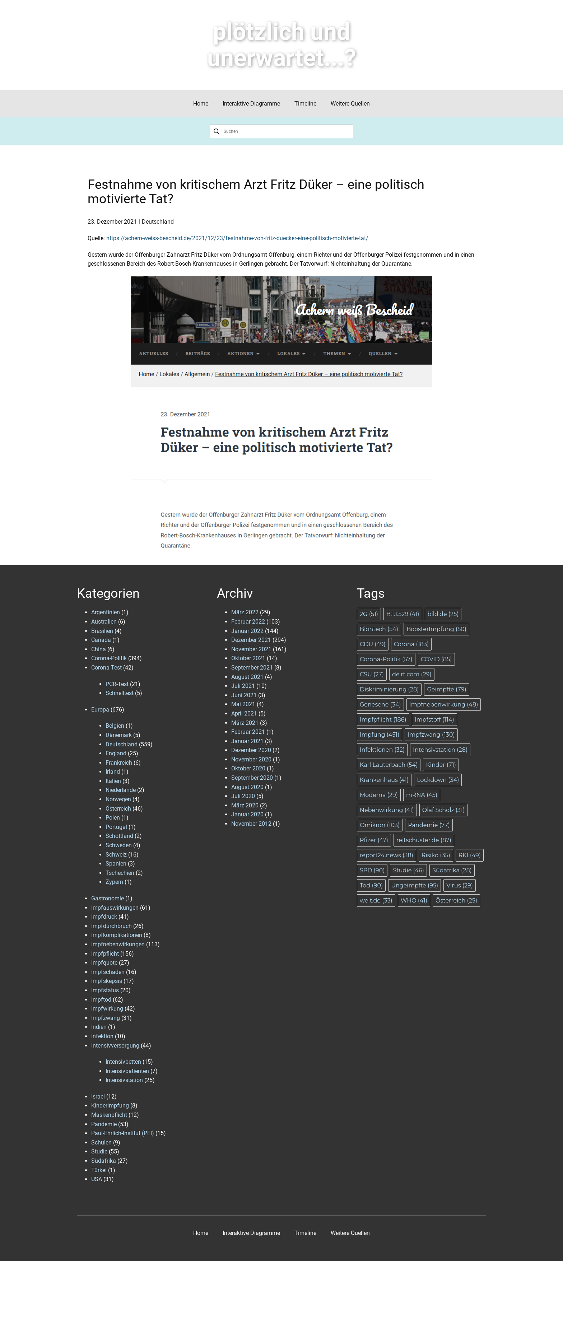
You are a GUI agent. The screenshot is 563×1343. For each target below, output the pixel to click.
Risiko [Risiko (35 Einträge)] (436, 855)
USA (96, 1179)
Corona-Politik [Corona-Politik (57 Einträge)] (386, 659)
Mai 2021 (243, 704)
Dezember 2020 (251, 750)
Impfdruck (104, 916)
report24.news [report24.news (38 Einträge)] (386, 855)
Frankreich (119, 762)
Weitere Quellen (350, 103)
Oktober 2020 (248, 768)
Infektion (102, 1036)
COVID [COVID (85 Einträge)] (436, 659)
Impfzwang (105, 1018)
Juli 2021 (243, 685)
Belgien (115, 725)
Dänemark (119, 735)
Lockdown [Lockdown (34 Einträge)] (438, 780)
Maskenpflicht (109, 1114)
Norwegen (118, 799)
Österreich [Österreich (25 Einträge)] (456, 900)
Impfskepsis (106, 981)
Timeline (305, 103)
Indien (99, 1026)
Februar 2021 (248, 731)
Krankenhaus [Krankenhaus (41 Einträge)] (384, 780)
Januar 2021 (247, 741)
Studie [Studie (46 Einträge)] (408, 870)
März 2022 (245, 612)
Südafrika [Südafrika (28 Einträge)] (452, 870)
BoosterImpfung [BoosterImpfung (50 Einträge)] (436, 629)
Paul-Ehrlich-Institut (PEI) (122, 1133)
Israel (98, 1096)
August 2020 (247, 787)
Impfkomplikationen (116, 935)
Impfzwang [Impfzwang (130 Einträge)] (431, 734)
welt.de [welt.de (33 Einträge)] (376, 900)
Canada (101, 639)
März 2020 (245, 805)
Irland (113, 771)
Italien (113, 781)
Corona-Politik (109, 658)
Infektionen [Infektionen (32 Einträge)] (382, 749)
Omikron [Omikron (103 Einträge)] (380, 825)
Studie (99, 1151)
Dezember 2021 (251, 639)
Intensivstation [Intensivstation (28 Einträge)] (440, 749)
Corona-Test (106, 667)
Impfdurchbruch (111, 926)
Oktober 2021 (248, 658)
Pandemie (104, 1124)
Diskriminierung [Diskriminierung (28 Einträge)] (389, 689)
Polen (113, 817)
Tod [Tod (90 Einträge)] (371, 885)
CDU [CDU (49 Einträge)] (373, 644)
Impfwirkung (107, 1008)
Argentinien (105, 612)
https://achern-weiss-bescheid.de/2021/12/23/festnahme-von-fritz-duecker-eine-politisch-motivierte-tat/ (237, 238)
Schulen (101, 1142)
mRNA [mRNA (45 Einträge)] (421, 795)
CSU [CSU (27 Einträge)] (372, 674)
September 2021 (252, 667)
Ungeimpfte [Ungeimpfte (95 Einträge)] (414, 885)
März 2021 (245, 722)
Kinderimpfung (110, 1105)
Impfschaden (108, 972)
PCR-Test (117, 684)
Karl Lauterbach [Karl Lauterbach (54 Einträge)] (389, 764)
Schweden (119, 845)
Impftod (101, 999)
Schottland (119, 836)
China (98, 649)
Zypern (114, 881)
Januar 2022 (247, 631)
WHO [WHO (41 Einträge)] (414, 900)
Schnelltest (120, 693)
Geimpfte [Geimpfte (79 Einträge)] (446, 689)
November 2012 (251, 823)
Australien (104, 621)
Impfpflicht (105, 953)
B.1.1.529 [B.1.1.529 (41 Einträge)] (402, 614)
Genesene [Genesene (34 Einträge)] (380, 704)
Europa (100, 709)
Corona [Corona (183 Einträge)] (411, 644)
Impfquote (104, 962)
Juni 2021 (244, 695)
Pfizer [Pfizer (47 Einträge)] (374, 840)
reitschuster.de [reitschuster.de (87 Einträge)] (423, 840)
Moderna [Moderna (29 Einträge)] (379, 795)
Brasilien (102, 631)
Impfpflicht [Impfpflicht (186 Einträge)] (383, 719)
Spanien (116, 863)
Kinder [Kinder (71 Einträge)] (441, 764)
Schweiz (116, 854)
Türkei (99, 1170)
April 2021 (244, 713)
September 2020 (252, 777)
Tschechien (120, 872)
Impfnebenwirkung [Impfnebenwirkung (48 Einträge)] (443, 704)
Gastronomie (107, 898)
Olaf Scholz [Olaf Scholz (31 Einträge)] (443, 810)
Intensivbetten (123, 1061)
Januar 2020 (247, 814)
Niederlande (121, 790)
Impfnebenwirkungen (118, 944)
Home (200, 103)
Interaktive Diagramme (251, 103)
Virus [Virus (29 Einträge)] (459, 885)
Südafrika (103, 1160)
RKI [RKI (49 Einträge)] (470, 855)
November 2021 (251, 649)
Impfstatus (105, 990)
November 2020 (251, 759)
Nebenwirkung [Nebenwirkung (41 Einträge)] (387, 810)
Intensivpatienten (127, 1071)
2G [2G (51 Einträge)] (369, 614)
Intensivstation (124, 1080)
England (116, 753)
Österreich (118, 808)
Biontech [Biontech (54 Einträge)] (379, 629)
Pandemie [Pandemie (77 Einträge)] (429, 825)
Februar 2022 (248, 621)
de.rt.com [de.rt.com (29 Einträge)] (412, 674)
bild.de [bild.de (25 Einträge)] (443, 614)
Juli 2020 (243, 796)
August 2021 (247, 676)
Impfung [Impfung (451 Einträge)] (379, 734)
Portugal (116, 827)
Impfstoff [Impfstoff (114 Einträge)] (434, 719)
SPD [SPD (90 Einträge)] (372, 870)
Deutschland (158, 221)
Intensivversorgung (115, 1045)
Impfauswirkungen (115, 907)
